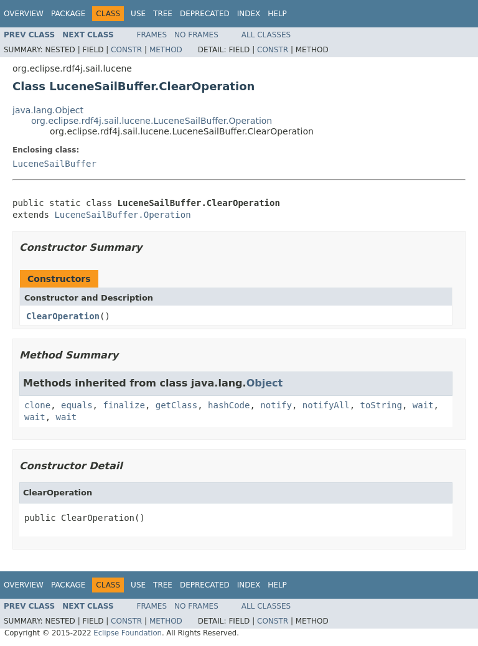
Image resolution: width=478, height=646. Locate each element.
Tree (162, 13)
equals (77, 405)
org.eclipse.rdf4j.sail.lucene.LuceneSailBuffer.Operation (151, 121)
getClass (176, 405)
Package (68, 13)
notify (276, 405)
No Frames (196, 34)
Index (249, 13)
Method (165, 49)
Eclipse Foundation (127, 633)
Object (264, 383)
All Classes (266, 34)
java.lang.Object (47, 110)
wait (423, 405)
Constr (126, 49)
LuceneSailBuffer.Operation (122, 215)
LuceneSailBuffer (54, 164)
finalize (123, 405)
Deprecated (205, 13)
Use (138, 13)
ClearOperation (63, 316)
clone (37, 405)
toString (381, 405)
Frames (152, 34)
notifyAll (326, 405)
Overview (24, 13)
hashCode (229, 405)
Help (277, 13)
